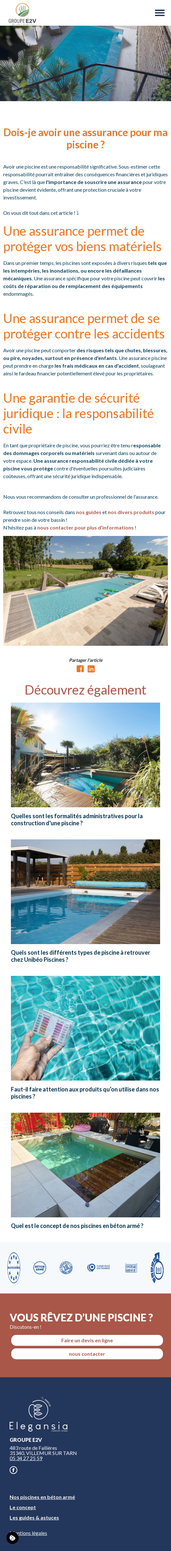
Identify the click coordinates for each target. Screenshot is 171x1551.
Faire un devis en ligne (87, 1340)
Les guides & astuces (34, 1517)
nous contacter (87, 1354)
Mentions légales (28, 1533)
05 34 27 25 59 (26, 1458)
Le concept (23, 1507)
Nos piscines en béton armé (42, 1497)
